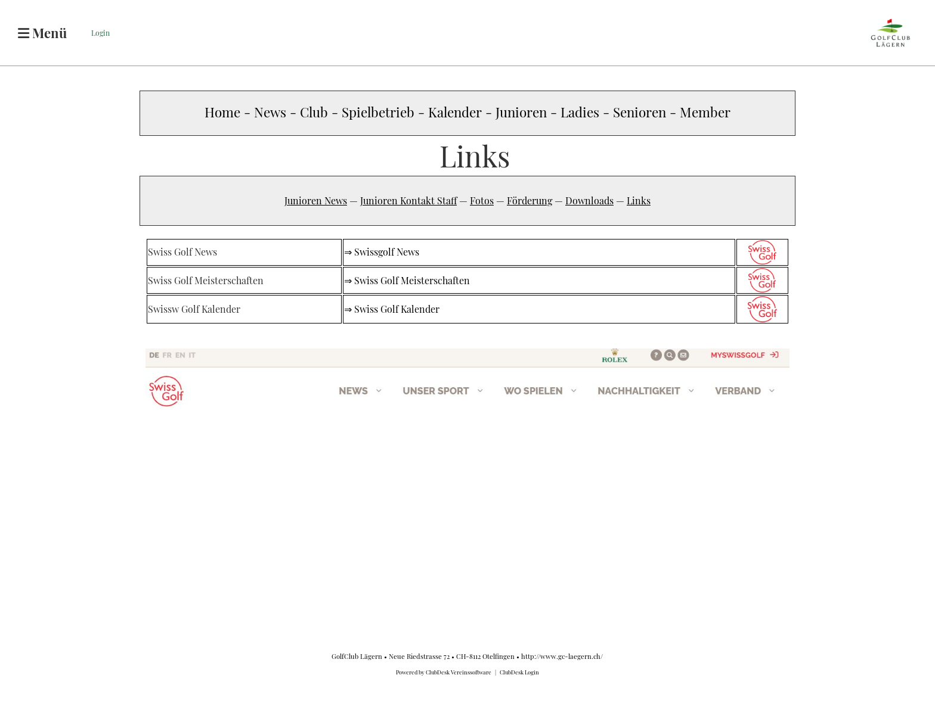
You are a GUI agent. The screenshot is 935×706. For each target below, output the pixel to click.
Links (639, 200)
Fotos (482, 200)
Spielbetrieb (378, 112)
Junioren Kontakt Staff (408, 200)
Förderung (529, 200)
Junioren (521, 112)
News (270, 112)
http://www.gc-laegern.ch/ (562, 656)
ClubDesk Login (519, 672)
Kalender (456, 112)
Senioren (641, 112)
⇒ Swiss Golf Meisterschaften (407, 280)
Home (222, 112)
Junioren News (315, 200)
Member (705, 112)
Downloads (589, 200)
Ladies (580, 112)
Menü (42, 33)
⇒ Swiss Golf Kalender (391, 309)
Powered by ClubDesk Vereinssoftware (443, 672)
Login (100, 33)
